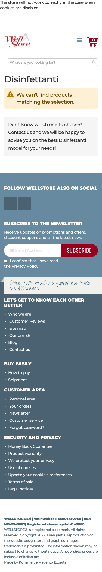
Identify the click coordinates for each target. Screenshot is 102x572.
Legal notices (20, 489)
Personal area (22, 399)
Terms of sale (20, 481)
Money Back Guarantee (30, 446)
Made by (11, 562)
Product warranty (25, 453)
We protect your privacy (31, 460)
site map (17, 328)
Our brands (19, 335)
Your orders (20, 406)
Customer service (26, 420)
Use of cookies (22, 467)
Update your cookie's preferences (40, 474)
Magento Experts (52, 562)
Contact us (19, 349)
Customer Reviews (27, 321)
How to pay (19, 372)
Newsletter (19, 413)
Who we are (19, 314)
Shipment (17, 379)
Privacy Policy (24, 266)
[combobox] (52, 62)
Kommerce (28, 562)
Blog (12, 342)
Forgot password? (26, 427)
